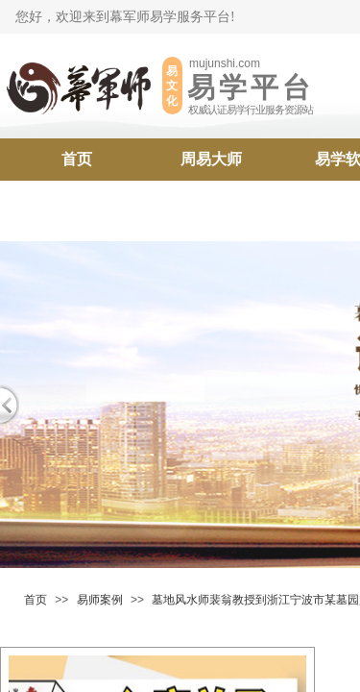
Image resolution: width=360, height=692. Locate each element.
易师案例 (100, 599)
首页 (76, 159)
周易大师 (211, 159)
